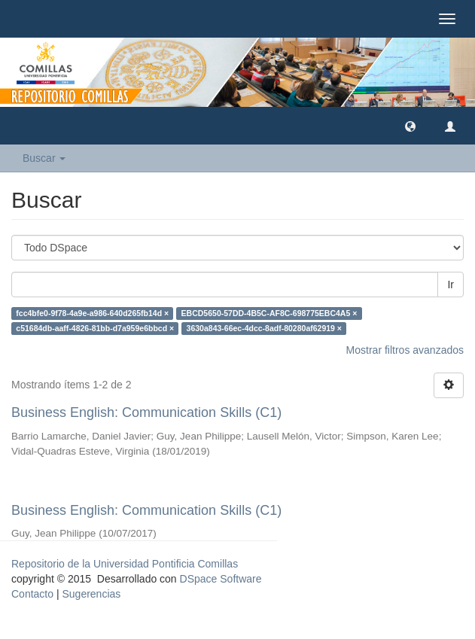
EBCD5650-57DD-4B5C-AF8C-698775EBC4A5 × (269, 313)
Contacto (32, 594)
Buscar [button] (44, 158)
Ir (450, 284)
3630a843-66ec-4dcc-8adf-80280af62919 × (264, 328)
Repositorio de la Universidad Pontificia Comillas (124, 564)
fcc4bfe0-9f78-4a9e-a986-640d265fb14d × (92, 313)
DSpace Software (221, 579)
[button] (410, 125)
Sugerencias (91, 594)
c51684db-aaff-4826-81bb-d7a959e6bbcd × (95, 328)
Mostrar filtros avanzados (405, 350)
